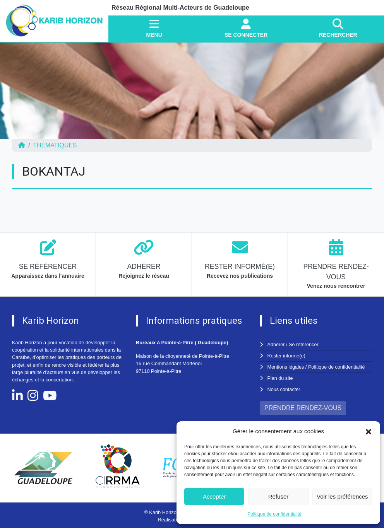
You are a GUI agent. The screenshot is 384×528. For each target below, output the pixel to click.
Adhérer (276, 344)
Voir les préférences (342, 496)
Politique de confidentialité (274, 514)
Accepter (214, 496)
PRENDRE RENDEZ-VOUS (302, 406)
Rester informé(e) (286, 355)
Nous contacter (284, 388)
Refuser (278, 496)
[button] (368, 431)
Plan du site (280, 377)
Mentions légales (286, 366)
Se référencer (304, 344)
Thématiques (55, 145)
